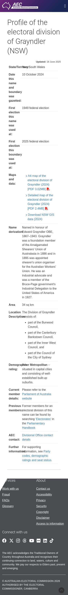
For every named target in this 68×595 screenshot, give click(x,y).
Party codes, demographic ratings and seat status (36, 456)
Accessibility (44, 494)
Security (41, 506)
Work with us (10, 488)
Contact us (43, 488)
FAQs (5, 500)
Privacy (41, 500)
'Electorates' (43, 419)
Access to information (50, 523)
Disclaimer (43, 517)
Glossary (8, 506)
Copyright (42, 512)
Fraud (6, 494)
